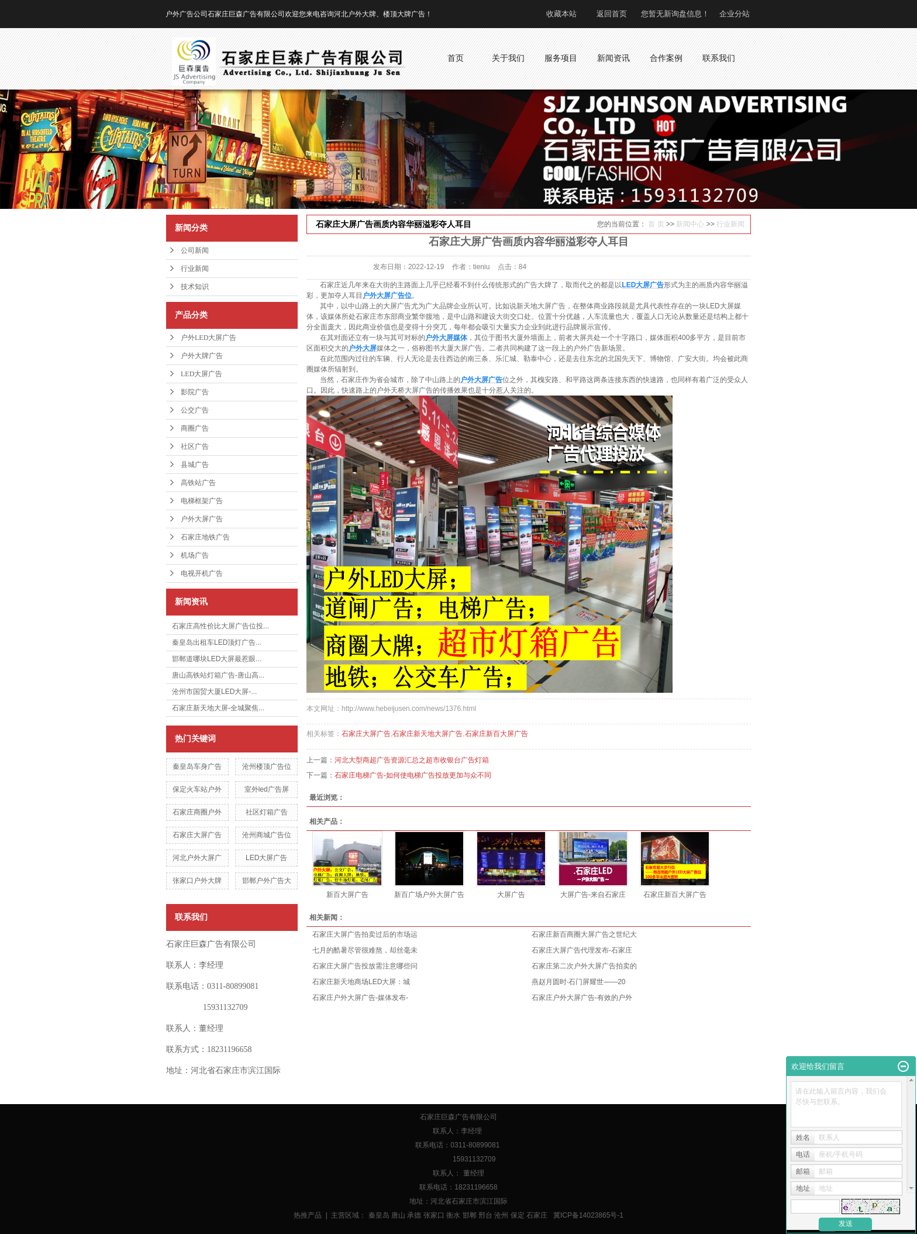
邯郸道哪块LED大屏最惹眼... (216, 659)
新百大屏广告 (347, 895)
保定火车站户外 (197, 789)
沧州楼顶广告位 (266, 766)
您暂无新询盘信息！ (675, 13)
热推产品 (308, 1215)
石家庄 (536, 1215)
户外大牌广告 (202, 356)
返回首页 (612, 13)
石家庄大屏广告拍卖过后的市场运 (365, 934)
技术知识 (195, 287)
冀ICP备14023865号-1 (588, 1215)
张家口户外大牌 (197, 880)
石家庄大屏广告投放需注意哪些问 (365, 966)
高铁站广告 (198, 483)
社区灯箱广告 (267, 812)
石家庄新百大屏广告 (496, 734)
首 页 (656, 224)
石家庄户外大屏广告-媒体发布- (360, 998)
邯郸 (470, 1215)
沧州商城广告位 (266, 835)
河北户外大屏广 (197, 858)
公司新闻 (195, 250)
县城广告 (195, 464)
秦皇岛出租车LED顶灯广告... (216, 642)
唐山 (398, 1215)
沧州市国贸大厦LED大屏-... (214, 692)
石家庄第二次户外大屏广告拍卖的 (584, 966)
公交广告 (195, 410)
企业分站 (734, 13)
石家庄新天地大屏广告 (427, 734)
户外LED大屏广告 (208, 338)
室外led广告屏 (266, 789)
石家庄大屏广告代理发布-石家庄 (582, 950)
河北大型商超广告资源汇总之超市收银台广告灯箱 (412, 760)
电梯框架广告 (202, 501)
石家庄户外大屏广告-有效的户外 (582, 998)
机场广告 (195, 555)
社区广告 (195, 446)
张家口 (433, 1215)
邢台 (485, 1215)
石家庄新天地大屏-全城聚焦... (218, 708)
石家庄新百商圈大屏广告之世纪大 (584, 934)
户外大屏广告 (202, 519)
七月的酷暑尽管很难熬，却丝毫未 (365, 950)
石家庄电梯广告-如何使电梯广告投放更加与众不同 (413, 775)
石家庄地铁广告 (205, 537)
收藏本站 (561, 13)
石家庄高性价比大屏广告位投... (220, 626)
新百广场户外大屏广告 (429, 895)
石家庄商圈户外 (197, 812)
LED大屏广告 (201, 374)
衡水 (453, 1215)
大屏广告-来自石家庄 (593, 895)
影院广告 (195, 392)
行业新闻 (195, 268)
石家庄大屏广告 (197, 835)
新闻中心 (690, 224)
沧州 (501, 1215)
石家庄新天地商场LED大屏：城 (361, 982)
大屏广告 (511, 895)
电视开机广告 (202, 573)
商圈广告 (195, 428)
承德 (414, 1215)
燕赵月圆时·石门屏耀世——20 (579, 982)
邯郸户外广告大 (266, 880)
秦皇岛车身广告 (197, 766)
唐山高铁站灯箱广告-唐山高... (218, 675)
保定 (518, 1215)
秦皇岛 (378, 1215)
